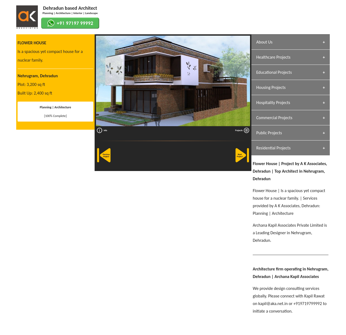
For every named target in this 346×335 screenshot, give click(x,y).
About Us (264, 42)
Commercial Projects (274, 117)
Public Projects (269, 132)
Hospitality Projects (273, 102)
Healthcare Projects (273, 57)
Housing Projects (271, 87)
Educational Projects (274, 72)
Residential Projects (273, 147)
